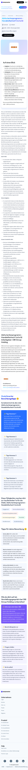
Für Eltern (3, 736)
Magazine (3, 713)
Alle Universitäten (5, 739)
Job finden (20, 2)
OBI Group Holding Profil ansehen (11, 387)
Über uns (3, 705)
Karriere (3, 702)
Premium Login (4, 753)
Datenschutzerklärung (21, 767)
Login (2, 699)
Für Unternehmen (5, 731)
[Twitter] (17, 761)
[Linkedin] (23, 761)
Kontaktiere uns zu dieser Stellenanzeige (10, 751)
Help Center (3, 748)
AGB (3, 767)
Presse (2, 710)
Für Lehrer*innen (5, 733)
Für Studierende (4, 722)
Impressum (9, 767)
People (2, 708)
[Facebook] (5, 761)
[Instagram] (11, 761)
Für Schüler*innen (5, 725)
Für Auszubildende (5, 728)
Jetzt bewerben (23, 7)
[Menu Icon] (26, 2)
